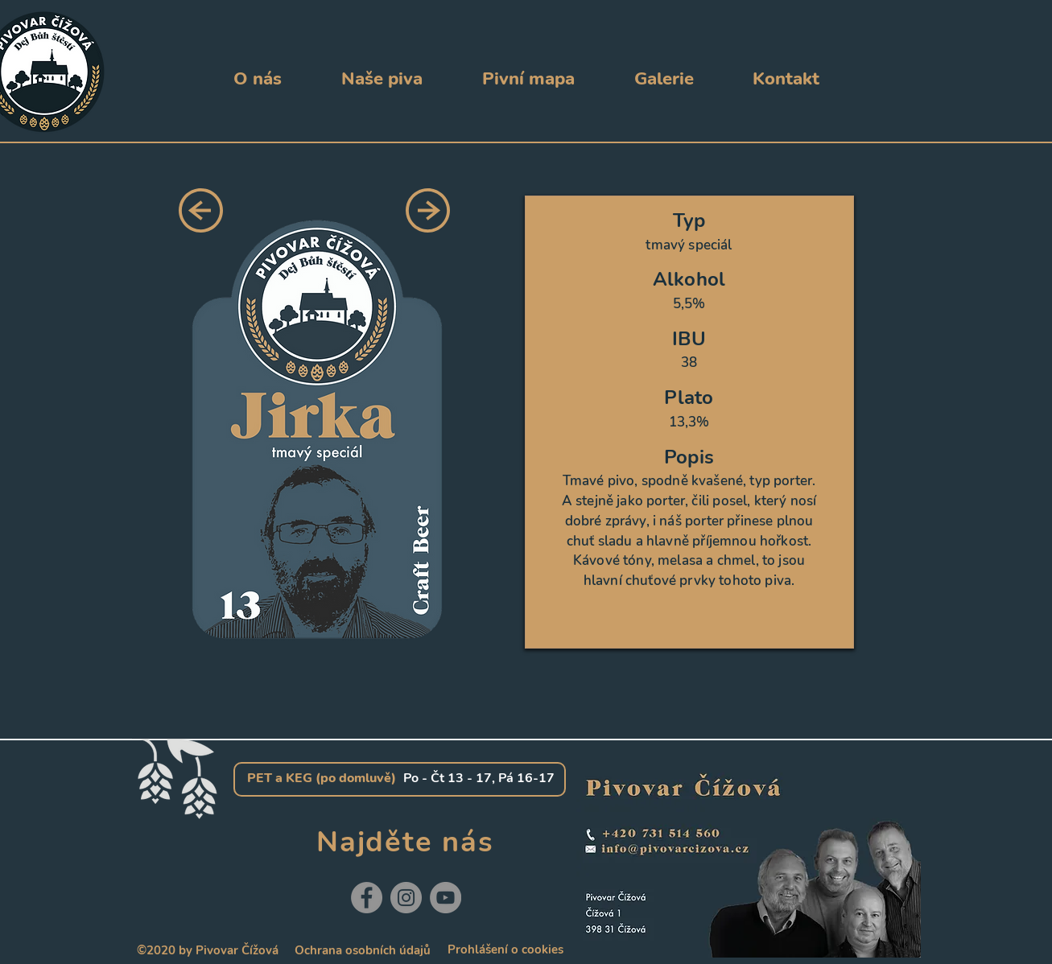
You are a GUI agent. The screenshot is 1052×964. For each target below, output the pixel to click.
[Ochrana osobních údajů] (363, 951)
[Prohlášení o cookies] (506, 950)
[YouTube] (445, 897)
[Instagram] (406, 897)
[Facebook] (366, 897)
